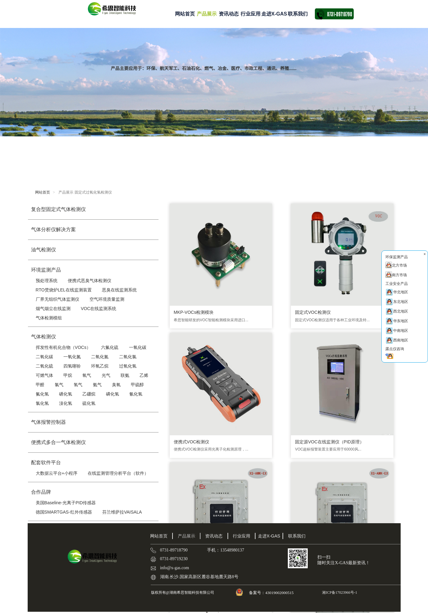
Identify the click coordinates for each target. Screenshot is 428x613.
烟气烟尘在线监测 (53, 308)
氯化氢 (42, 403)
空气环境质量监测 (107, 299)
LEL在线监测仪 (358, 353)
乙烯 (144, 375)
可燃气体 (44, 375)
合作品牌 (41, 492)
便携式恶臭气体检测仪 (89, 280)
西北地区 (396, 311)
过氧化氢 (127, 366)
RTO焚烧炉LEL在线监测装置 (64, 289)
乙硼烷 (88, 393)
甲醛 (40, 384)
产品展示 (207, 13)
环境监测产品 (46, 269)
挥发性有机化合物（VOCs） (63, 347)
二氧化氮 (99, 356)
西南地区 (396, 340)
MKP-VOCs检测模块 (192, 263)
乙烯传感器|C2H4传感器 (366, 443)
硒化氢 (65, 393)
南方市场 (396, 274)
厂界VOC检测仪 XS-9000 (311, 443)
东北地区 (396, 302)
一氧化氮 (72, 356)
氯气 (59, 384)
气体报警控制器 (48, 422)
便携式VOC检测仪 (304, 263)
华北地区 (396, 292)
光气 (106, 375)
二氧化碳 (44, 356)
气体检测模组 (49, 317)
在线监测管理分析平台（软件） (118, 473)
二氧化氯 (127, 356)
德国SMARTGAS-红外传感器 (64, 512)
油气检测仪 (43, 249)
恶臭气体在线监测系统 (308, 353)
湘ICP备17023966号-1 (339, 592)
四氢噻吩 (72, 366)
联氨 (125, 375)
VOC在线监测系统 (98, 308)
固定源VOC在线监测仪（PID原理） (365, 266)
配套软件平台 (46, 462)
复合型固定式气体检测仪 (58, 209)
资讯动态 (229, 13)
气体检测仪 (43, 336)
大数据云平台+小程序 (56, 473)
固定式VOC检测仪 (247, 263)
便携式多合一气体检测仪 (58, 442)
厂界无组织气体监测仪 (57, 299)
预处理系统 (47, 280)
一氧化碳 (137, 347)
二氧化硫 (44, 366)
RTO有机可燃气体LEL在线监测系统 (195, 447)
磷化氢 (112, 393)
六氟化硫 (109, 347)
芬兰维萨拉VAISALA (122, 512)
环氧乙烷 (99, 366)
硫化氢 (88, 403)
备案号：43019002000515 (271, 592)
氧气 (86, 375)
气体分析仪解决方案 (53, 229)
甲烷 (67, 375)
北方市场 (396, 265)
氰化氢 (135, 393)
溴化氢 (65, 403)
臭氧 (116, 384)
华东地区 (396, 321)
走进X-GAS (274, 13)
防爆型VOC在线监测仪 (194, 353)
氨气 (97, 384)
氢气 (78, 384)
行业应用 (250, 13)
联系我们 (298, 13)
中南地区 (396, 331)
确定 (354, 485)
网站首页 (185, 13)
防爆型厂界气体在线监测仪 (253, 357)
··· (275, 485)
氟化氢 (42, 393)
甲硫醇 (137, 384)
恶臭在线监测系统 (119, 289)
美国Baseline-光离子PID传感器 (66, 502)
